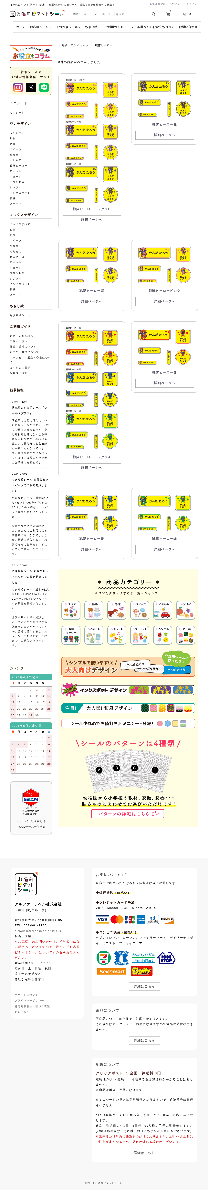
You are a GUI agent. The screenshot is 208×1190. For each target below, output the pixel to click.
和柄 (13, 198)
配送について (107, 1065)
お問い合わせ (188, 26)
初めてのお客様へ (21, 335)
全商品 (63, 45)
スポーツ (16, 203)
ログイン (191, 4)
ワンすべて (17, 132)
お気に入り (176, 4)
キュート (16, 176)
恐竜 (13, 143)
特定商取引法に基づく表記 (32, 1006)
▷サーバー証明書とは (31, 821)
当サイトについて (26, 994)
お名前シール (41, 27)
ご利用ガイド (115, 27)
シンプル (16, 187)
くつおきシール (68, 27)
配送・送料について (23, 346)
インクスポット (20, 192)
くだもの (16, 160)
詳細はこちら (144, 986)
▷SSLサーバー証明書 (31, 826)
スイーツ (16, 149)
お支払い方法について (24, 352)
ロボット (16, 171)
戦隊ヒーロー (104, 45)
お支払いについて (111, 875)
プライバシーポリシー (29, 1000)
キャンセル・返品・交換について (30, 360)
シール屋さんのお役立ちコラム (153, 26)
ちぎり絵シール (20, 315)
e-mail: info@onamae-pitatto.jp (38, 930)
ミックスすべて (20, 224)
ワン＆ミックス (81, 45)
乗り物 (14, 154)
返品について (107, 1011)
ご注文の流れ (18, 341)
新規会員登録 (158, 4)
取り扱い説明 (18, 373)
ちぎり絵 (92, 27)
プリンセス (17, 181)
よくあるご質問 (20, 367)
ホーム (21, 26)
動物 (13, 138)
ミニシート (17, 112)
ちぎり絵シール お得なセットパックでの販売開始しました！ (30, 485)
